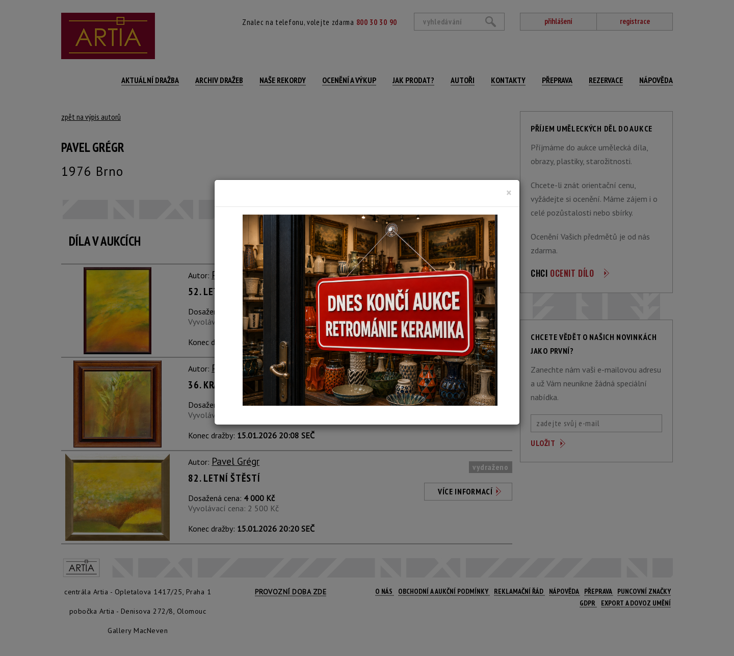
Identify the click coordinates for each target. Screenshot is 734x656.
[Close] (509, 193)
